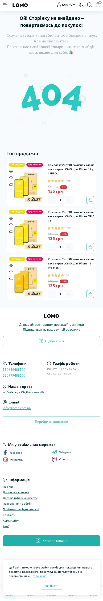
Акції (6, 526)
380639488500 (14, 369)
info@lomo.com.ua (17, 408)
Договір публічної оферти (20, 497)
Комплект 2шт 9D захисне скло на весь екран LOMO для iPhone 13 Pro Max (71, 263)
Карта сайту (11, 520)
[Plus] (69, 200)
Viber (59, 459)
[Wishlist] (11, 177)
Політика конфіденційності (21, 509)
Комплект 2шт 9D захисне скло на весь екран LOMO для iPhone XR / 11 (71, 216)
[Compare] (11, 184)
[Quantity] (60, 200)
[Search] (89, 4)
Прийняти (51, 585)
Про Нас (8, 486)
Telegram (61, 452)
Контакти (9, 514)
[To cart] (90, 200)
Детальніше (38, 575)
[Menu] (5, 4)
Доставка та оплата (16, 492)
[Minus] (52, 200)
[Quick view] (11, 171)
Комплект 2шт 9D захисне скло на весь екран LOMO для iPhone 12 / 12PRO (71, 169)
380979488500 (14, 375)
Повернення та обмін (17, 503)
